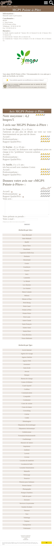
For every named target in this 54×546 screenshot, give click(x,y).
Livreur (26, 457)
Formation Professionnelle (26, 435)
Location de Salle (26, 464)
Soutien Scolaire (27, 507)
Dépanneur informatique (27, 428)
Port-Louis (26, 317)
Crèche (27, 414)
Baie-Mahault (26, 238)
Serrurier (27, 500)
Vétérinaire (27, 528)
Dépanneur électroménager (27, 425)
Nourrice (27, 478)
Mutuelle (27, 471)
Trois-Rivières (26, 335)
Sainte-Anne (27, 328)
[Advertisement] (27, 99)
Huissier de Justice (27, 443)
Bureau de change (27, 379)
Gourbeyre (26, 267)
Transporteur (27, 525)
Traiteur (26, 521)
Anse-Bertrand (27, 235)
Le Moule (27, 281)
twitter (21, 76)
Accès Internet (27, 350)
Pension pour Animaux (26, 482)
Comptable (26, 396)
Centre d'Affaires (26, 382)
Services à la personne (27, 503)
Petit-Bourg (27, 303)
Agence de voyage (27, 354)
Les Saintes (27, 288)
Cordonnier (27, 400)
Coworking (27, 411)
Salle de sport (26, 496)
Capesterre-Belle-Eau (27, 253)
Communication (27, 393)
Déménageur (27, 421)
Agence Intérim (27, 357)
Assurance (26, 364)
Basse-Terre (27, 246)
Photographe (27, 489)
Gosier (27, 263)
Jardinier (27, 450)
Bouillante (26, 249)
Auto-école (26, 368)
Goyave (26, 270)
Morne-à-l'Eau (27, 299)
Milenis (26, 295)
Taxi (26, 514)
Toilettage (27, 518)
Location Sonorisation (27, 468)
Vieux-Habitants (27, 338)
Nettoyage (26, 475)
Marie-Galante (27, 292)
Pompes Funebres (27, 493)
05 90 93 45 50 (16, 26)
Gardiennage (27, 439)
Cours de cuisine (26, 403)
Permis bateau (26, 485)
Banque (26, 375)
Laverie (26, 453)
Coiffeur (27, 389)
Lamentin (27, 278)
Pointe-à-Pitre (26, 310)
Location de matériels (27, 460)
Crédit (27, 418)
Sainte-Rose (27, 331)
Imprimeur (26, 446)
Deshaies (27, 256)
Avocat (27, 371)
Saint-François (27, 324)
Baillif (27, 242)
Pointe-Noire (27, 313)
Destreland (26, 260)
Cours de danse (27, 407)
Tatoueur (27, 510)
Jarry (26, 274)
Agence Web (27, 361)
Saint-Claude (27, 320)
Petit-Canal (27, 306)
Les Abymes (27, 285)
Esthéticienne (26, 432)
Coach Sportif (26, 386)
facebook (12, 76)
